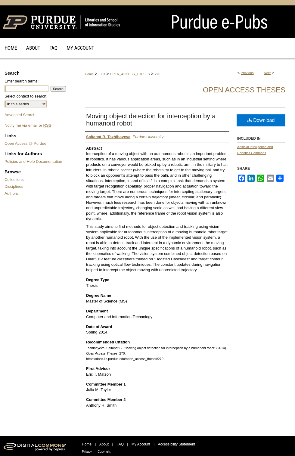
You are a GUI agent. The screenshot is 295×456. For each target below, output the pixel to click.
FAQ (120, 444)
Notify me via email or (28, 125)
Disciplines (14, 186)
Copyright (104, 451)
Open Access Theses (244, 90)
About (104, 444)
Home (89, 74)
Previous (247, 73)
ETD (101, 74)
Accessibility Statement (176, 444)
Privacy (87, 451)
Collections (14, 179)
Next (267, 73)
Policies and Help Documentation (33, 161)
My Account (141, 444)
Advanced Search (20, 115)
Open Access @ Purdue (25, 143)
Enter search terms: (22, 81)
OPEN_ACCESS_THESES (130, 74)
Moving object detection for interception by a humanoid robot (151, 119)
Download (261, 120)
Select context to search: (26, 96)
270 (157, 74)
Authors (11, 193)
